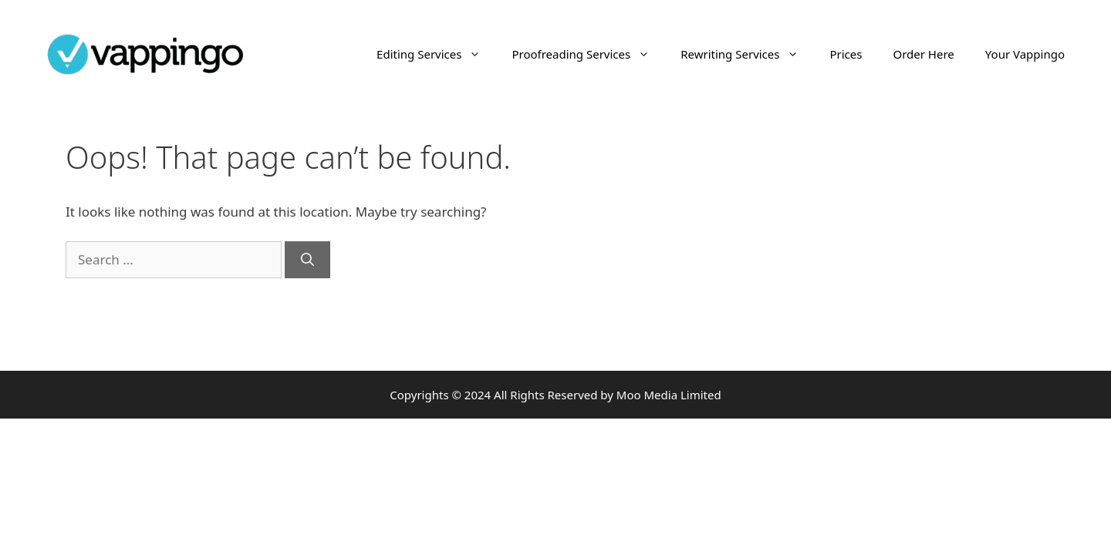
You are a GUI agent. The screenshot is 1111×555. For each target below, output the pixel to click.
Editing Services (436, 54)
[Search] (307, 259)
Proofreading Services (588, 54)
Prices (845, 54)
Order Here (923, 54)
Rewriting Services (747, 54)
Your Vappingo (1025, 54)
